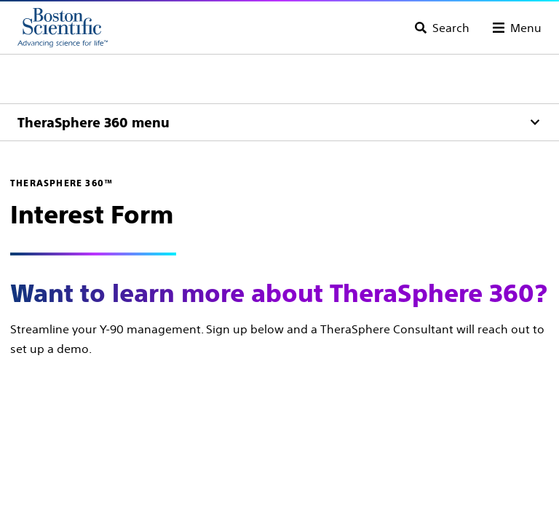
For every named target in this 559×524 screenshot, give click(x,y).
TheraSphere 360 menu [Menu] (93, 122)
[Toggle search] (442, 27)
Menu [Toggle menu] (526, 27)
